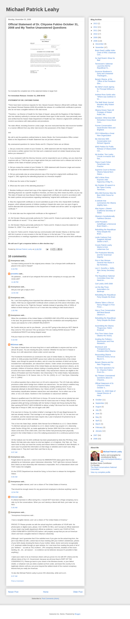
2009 (95, 37)
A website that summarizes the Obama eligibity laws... (105, 203)
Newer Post (13, 592)
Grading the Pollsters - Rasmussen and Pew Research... (104, 341)
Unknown (14, 497)
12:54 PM (14, 492)
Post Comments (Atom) (50, 598)
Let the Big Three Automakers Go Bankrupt (102, 289)
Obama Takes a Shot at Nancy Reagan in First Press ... (105, 305)
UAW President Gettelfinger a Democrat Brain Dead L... (105, 224)
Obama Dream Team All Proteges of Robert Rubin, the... (104, 112)
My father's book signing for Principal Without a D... (104, 89)
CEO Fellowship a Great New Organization (104, 134)
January (98, 431)
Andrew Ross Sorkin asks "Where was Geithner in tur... (105, 97)
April (97, 421)
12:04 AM (14, 293)
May (97, 417)
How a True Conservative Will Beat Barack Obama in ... (105, 312)
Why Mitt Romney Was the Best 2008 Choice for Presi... (105, 195)
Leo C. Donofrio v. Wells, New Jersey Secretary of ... (105, 270)
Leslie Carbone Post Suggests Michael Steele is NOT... (103, 239)
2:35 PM (14, 310)
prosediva (14, 274)
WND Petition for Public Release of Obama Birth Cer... (105, 149)
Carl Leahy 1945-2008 (104, 284)
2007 (95, 435)
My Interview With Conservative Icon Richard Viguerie (103, 141)
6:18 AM (14, 340)
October (98, 400)
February (99, 427)
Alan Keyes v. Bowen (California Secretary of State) (105, 210)
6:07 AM (14, 452)
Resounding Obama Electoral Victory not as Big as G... (105, 357)
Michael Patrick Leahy (32, 9)
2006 (95, 439)
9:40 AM (14, 477)
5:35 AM (14, 508)
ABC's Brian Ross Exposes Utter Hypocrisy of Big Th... (104, 179)
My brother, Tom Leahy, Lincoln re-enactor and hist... (105, 156)
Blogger (77, 614)
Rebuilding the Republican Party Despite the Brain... (105, 232)
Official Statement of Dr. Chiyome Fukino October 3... (104, 385)
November (99, 47)
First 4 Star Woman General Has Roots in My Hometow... (104, 262)
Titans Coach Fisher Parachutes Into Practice (103, 164)
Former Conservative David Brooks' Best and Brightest (105, 128)
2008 (95, 41)
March (98, 424)
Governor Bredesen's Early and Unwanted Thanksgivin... (104, 73)
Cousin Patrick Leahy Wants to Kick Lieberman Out (103, 247)
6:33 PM (14, 269)
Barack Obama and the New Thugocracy (104, 363)
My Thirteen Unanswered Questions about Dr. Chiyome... (105, 378)
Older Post (78, 592)
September (100, 403)
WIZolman (15, 344)
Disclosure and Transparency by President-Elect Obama (105, 349)
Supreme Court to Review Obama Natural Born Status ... (105, 172)
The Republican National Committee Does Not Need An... (105, 278)
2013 (95, 23)
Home (45, 592)
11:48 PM (14, 282)
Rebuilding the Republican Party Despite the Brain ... (105, 297)
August (98, 407)
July (97, 410)
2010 (95, 34)
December (99, 44)
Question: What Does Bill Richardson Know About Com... (105, 120)
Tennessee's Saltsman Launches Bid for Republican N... (104, 66)
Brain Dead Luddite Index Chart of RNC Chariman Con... (105, 52)
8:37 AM (14, 576)
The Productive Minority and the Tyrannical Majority (104, 255)
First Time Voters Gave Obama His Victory (104, 335)
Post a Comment (17, 581)
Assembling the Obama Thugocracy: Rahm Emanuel (104, 328)
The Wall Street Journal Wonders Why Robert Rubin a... (104, 104)
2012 (95, 27)
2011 (95, 30)
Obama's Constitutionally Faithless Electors (105, 217)
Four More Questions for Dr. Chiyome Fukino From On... (104, 370)
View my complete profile (100, 472)
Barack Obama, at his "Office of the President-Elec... (105, 81)
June (97, 414)
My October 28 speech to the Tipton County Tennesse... (105, 187)
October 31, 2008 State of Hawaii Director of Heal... (105, 393)
